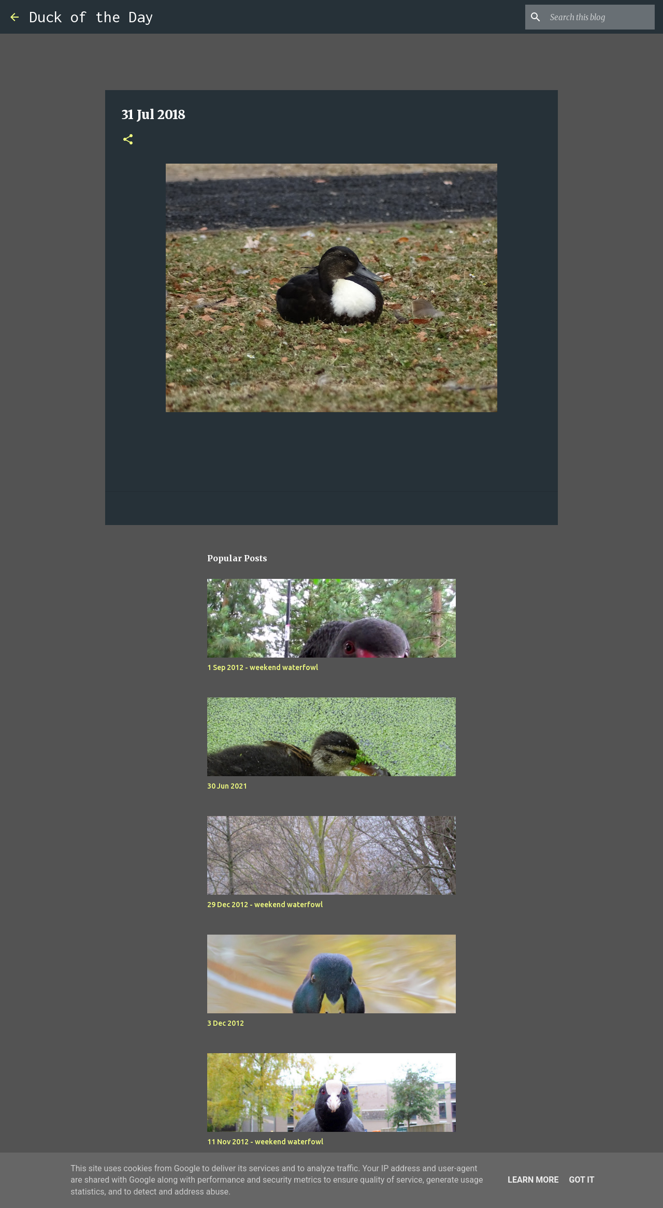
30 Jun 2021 (227, 786)
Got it (581, 1180)
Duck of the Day (91, 16)
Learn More (533, 1180)
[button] (128, 140)
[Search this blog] (600, 17)
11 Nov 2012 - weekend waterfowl (265, 1142)
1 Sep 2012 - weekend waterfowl (262, 667)
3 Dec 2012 (225, 1023)
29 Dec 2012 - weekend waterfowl (265, 904)
